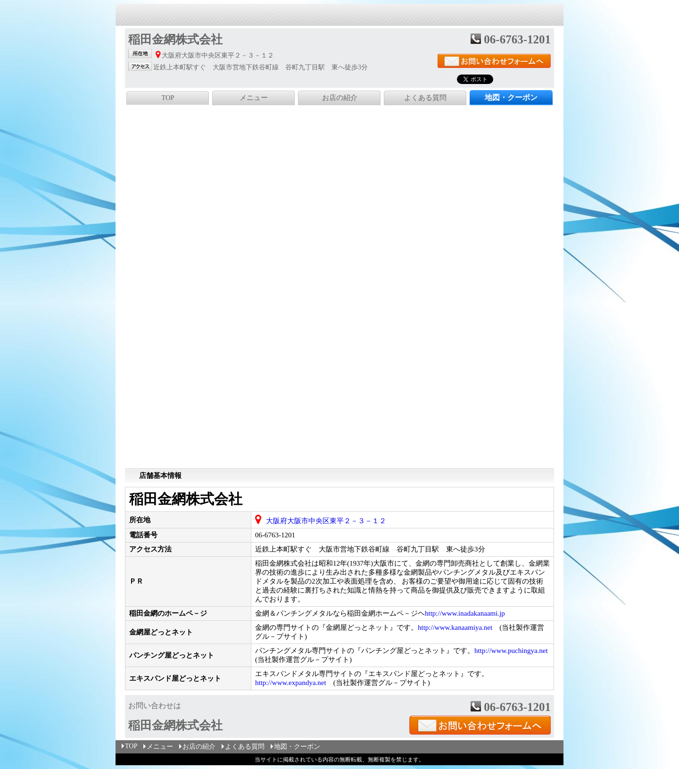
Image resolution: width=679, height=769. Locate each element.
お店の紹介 (339, 97)
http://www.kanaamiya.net (455, 627)
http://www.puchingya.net (511, 650)
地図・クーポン (294, 746)
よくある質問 (425, 97)
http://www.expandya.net (290, 682)
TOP (167, 97)
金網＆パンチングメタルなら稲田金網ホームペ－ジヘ (380, 613)
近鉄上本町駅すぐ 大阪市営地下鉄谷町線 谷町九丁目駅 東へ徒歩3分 (370, 549)
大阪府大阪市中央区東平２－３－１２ (326, 521)
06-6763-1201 (275, 535)
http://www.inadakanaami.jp (465, 613)
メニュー (254, 97)
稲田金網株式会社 (185, 499)
